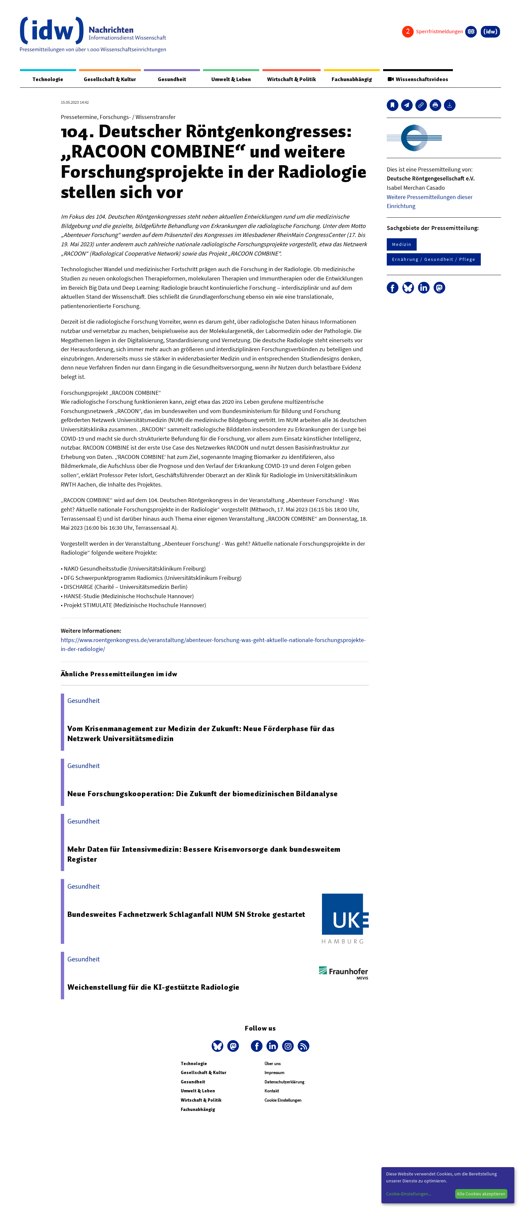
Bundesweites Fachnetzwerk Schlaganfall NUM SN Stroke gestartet (187, 914)
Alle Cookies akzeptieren (481, 1194)
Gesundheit (172, 79)
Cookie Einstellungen (282, 1100)
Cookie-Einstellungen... (408, 1194)
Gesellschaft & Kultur (110, 79)
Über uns (272, 1064)
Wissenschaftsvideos (417, 79)
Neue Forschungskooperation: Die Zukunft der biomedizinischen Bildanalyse (203, 794)
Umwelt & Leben (230, 79)
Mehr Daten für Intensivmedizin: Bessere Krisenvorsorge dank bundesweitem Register (204, 854)
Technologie (47, 79)
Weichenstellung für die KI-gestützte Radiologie (154, 987)
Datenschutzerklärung (284, 1082)
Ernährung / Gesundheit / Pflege (433, 260)
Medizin (401, 245)
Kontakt (271, 1091)
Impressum (274, 1073)
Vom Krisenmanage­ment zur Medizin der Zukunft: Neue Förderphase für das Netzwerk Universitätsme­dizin (201, 733)
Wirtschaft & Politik (290, 79)
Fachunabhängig (351, 79)
